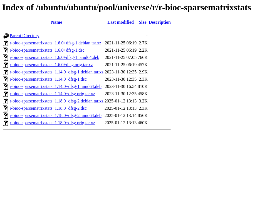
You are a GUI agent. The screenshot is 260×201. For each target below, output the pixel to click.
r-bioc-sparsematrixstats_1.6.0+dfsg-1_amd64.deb (54, 57)
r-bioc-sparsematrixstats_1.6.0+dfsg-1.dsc (47, 50)
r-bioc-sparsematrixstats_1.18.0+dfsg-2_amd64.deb (55, 115)
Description (160, 22)
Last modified (120, 22)
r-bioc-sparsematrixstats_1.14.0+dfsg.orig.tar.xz (52, 93)
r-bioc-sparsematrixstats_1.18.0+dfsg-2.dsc (48, 108)
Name (56, 22)
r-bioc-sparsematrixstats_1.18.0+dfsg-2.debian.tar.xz (56, 101)
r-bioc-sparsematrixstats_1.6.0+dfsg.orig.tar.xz (51, 64)
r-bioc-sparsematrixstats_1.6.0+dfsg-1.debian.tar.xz (55, 42)
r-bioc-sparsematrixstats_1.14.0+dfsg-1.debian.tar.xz (56, 72)
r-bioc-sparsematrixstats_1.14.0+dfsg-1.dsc (48, 79)
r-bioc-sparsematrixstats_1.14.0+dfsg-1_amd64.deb (55, 86)
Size (143, 22)
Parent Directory (24, 35)
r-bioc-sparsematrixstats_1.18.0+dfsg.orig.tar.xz (52, 122)
